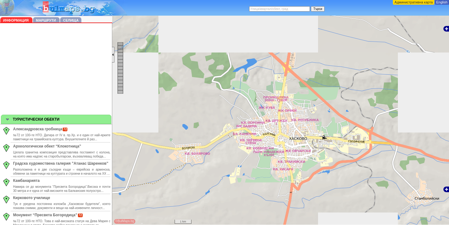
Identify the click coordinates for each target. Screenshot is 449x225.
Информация (16, 20)
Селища (71, 20)
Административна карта (413, 2)
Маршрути (46, 20)
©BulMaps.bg (124, 221)
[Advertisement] (56, 70)
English (441, 2)
